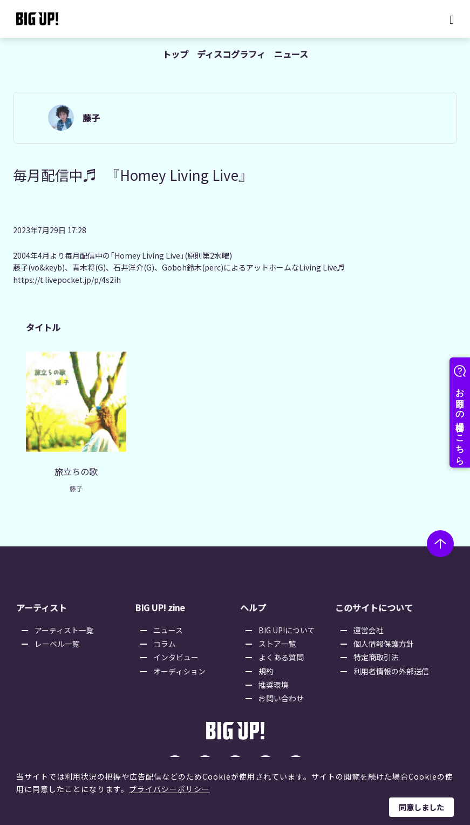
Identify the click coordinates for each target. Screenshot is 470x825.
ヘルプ (253, 601)
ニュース (291, 54)
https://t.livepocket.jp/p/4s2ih (67, 280)
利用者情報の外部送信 (391, 664)
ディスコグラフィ (231, 54)
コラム (165, 636)
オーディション (180, 664)
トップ (175, 54)
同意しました (421, 807)
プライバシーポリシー (169, 788)
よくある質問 (282, 650)
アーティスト (41, 601)
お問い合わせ (282, 691)
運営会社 (368, 623)
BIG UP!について (288, 623)
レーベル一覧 (58, 636)
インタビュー (177, 650)
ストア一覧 (278, 636)
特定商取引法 (376, 650)
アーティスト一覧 (65, 623)
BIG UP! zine (161, 601)
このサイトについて (373, 601)
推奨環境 (275, 677)
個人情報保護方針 (383, 636)
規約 (267, 664)
